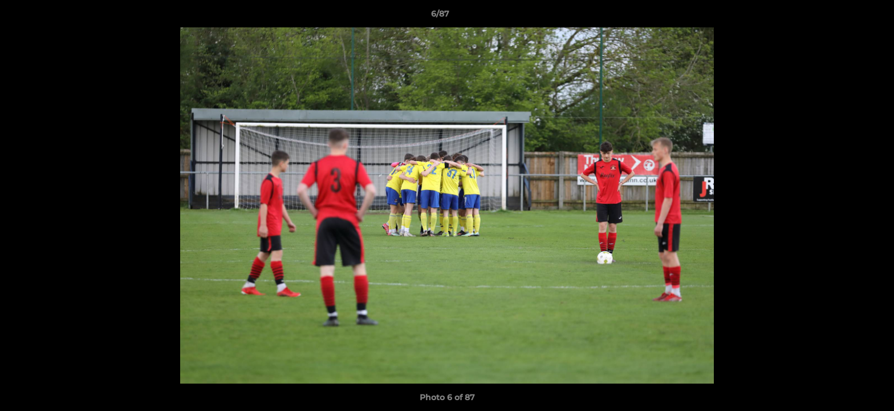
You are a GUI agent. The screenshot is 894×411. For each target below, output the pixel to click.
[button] (846, 16)
